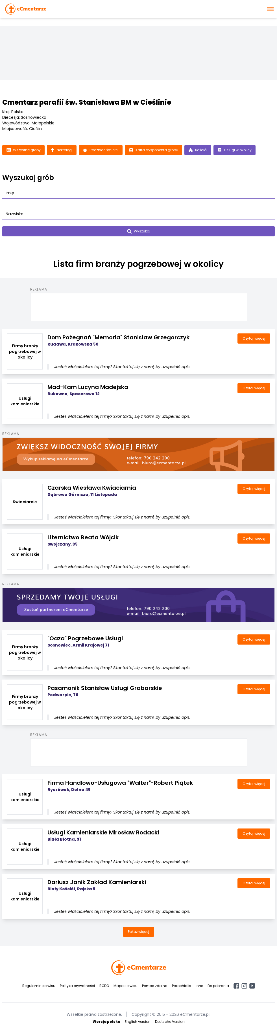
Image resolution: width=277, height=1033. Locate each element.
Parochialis (181, 985)
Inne (199, 985)
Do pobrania (218, 985)
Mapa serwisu (126, 985)
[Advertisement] (138, 306)
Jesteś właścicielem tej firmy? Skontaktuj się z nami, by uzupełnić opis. (122, 367)
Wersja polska (106, 1021)
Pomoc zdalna (154, 985)
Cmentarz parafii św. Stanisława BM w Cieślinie (86, 102)
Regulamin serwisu (38, 985)
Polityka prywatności (77, 985)
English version (138, 1021)
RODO (104, 985)
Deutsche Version (170, 1021)
